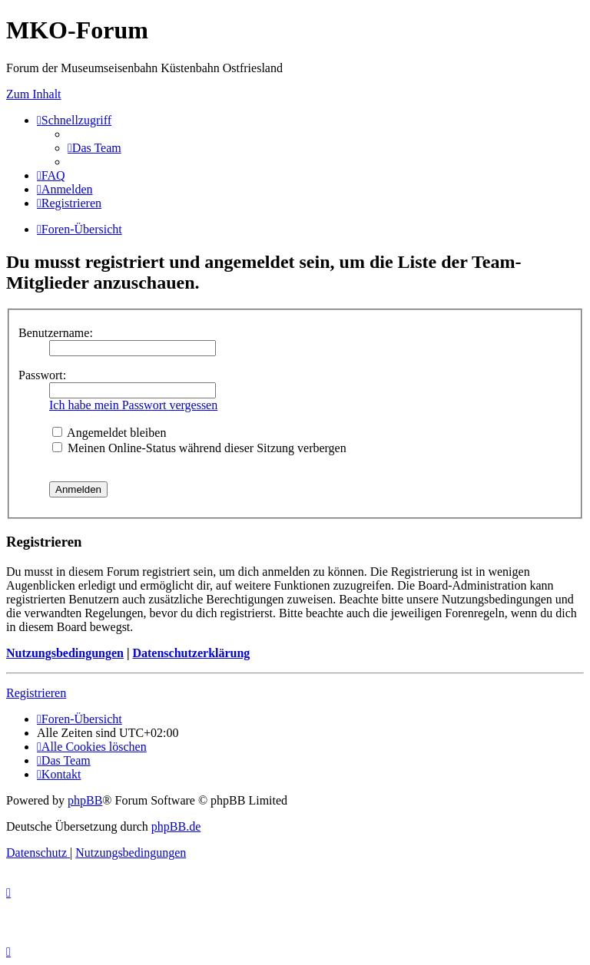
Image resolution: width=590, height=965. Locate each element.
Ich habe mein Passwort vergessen (133, 404)
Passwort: (42, 375)
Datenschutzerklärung (191, 652)
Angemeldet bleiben (109, 432)
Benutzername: (55, 332)
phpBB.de (176, 826)
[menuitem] (94, 147)
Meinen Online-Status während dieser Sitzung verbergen (199, 447)
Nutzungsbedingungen (65, 652)
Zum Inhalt (33, 94)
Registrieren (36, 692)
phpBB (85, 800)
